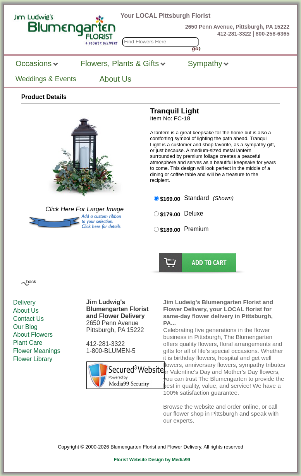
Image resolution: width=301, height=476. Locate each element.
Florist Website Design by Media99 (152, 459)
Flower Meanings (36, 351)
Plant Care (28, 342)
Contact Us (28, 318)
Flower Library (32, 359)
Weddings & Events (45, 79)
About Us (26, 310)
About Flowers (33, 334)
